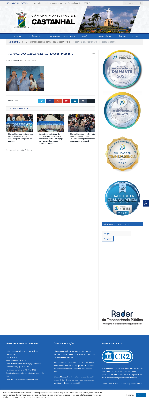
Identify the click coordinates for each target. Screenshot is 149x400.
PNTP (112, 383)
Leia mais (15, 397)
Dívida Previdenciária (128, 36)
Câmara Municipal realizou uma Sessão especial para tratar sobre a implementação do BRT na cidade (20, 137)
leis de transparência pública (113, 378)
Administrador (15, 60)
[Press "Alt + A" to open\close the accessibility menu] (146, 203)
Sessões (86, 36)
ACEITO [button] (141, 395)
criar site (117, 368)
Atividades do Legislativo (60, 36)
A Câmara (33, 36)
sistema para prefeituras (133, 368)
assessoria (119, 371)
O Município (16, 36)
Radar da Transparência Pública (129, 383)
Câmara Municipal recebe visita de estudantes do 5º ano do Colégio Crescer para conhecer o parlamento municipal (82, 137)
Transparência (103, 36)
